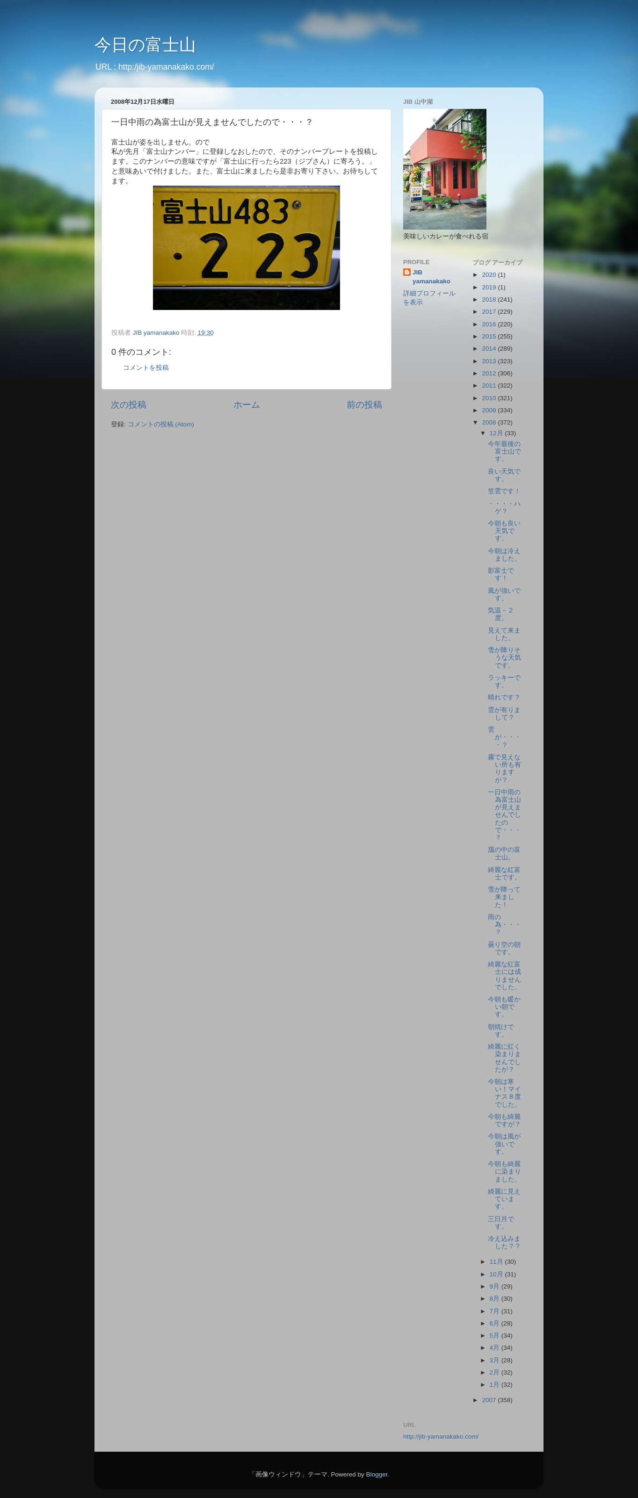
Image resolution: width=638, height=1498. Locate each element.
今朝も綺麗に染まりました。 (504, 1171)
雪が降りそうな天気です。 (504, 658)
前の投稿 (364, 405)
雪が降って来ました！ (504, 897)
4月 (495, 1347)
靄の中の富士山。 (504, 853)
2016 (490, 324)
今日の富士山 (145, 44)
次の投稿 (128, 405)
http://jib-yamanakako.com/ (440, 1436)
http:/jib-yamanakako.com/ (166, 67)
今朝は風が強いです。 (504, 1144)
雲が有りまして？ (504, 713)
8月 (495, 1298)
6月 (495, 1323)
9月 (495, 1286)
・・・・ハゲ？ (504, 507)
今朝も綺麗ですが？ (504, 1120)
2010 (490, 398)
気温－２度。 (501, 614)
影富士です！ (501, 574)
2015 (490, 336)
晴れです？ (504, 697)
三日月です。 (501, 1223)
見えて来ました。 (504, 634)
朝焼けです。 (501, 1030)
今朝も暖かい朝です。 (504, 1007)
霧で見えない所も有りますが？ (504, 769)
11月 (497, 1261)
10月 (497, 1274)
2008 (490, 422)
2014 (490, 348)
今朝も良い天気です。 (504, 531)
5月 (495, 1335)
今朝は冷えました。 (504, 554)
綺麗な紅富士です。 (504, 873)
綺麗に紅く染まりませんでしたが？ (504, 1058)
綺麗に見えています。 (504, 1199)
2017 (490, 311)
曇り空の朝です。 (504, 948)
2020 (490, 274)
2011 (490, 385)
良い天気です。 (504, 475)
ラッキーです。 (504, 681)
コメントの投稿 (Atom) (161, 424)
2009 (490, 410)
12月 (497, 433)
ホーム (246, 405)
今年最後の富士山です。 (504, 451)
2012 (490, 373)
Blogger (376, 1474)
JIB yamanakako (431, 277)
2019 (490, 287)
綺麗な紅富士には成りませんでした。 (504, 976)
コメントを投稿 (146, 367)
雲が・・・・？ (504, 737)
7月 (495, 1311)
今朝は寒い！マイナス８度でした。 (504, 1093)
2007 (490, 1400)
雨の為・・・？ (504, 925)
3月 (495, 1360)
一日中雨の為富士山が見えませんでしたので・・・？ (504, 815)
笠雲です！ (504, 491)
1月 (495, 1384)
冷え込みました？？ (504, 1242)
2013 (490, 361)
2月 (495, 1372)
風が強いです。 (504, 594)
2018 (490, 299)
